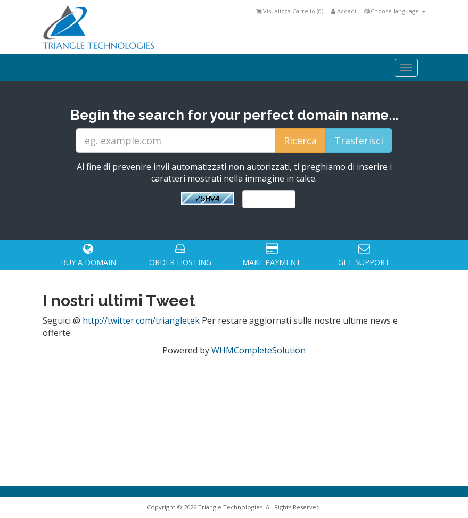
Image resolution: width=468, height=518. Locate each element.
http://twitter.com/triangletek (141, 320)
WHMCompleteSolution (258, 350)
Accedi (343, 11)
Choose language (395, 11)
